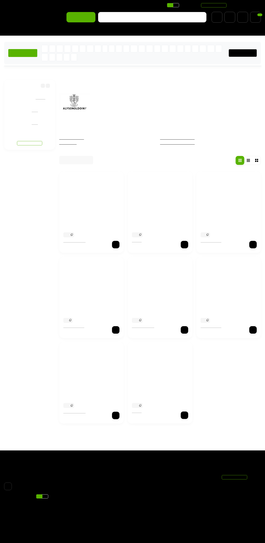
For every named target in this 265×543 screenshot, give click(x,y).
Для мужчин (39, 31)
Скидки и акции (70, 5)
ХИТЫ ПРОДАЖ (23, 53)
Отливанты (68, 143)
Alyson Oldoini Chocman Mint (85, 223)
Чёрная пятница (72, 138)
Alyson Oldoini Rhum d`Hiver (85, 394)
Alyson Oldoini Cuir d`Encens (154, 309)
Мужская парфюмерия (178, 143)
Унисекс (142, 507)
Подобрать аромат (117, 31)
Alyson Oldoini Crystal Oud (84, 309)
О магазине (46, 5)
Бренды (24, 72)
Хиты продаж (145, 517)
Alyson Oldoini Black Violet (221, 223)
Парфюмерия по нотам (102, 5)
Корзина (185, 475)
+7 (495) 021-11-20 (244, 5)
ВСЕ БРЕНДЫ (244, 53)
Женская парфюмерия (178, 138)
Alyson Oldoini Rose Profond (153, 223)
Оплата (28, 5)
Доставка (11, 5)
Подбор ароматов (148, 523)
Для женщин (13, 31)
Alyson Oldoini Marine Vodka (223, 309)
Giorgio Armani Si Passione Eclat (43, 119)
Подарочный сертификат (111, 501)
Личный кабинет (190, 480)
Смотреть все (29, 134)
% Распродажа (84, 31)
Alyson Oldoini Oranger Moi (153, 394)
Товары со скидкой (149, 512)
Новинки (60, 31)
